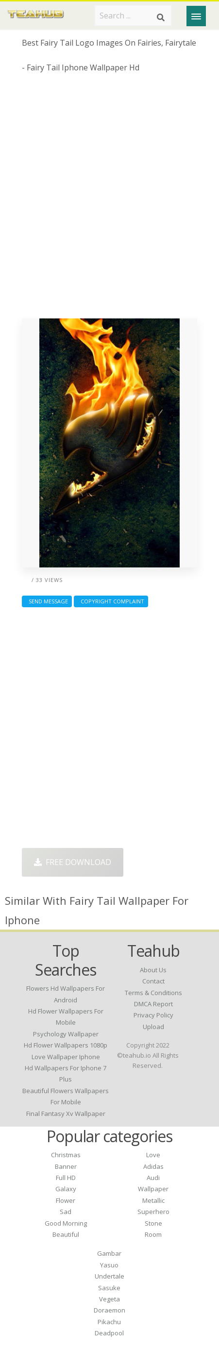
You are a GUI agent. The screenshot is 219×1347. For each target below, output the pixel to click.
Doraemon (109, 1310)
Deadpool (109, 1333)
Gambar (109, 1253)
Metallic (153, 1200)
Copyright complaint (111, 601)
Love (153, 1154)
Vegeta (109, 1299)
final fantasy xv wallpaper (65, 1113)
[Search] (160, 17)
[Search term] (133, 15)
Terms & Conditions (153, 992)
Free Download (72, 862)
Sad (65, 1211)
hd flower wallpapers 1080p (65, 1045)
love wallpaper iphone (66, 1056)
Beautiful (65, 1234)
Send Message (47, 601)
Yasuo (109, 1265)
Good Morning (66, 1223)
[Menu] (196, 16)
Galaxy (65, 1188)
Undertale (109, 1276)
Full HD (66, 1177)
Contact (153, 981)
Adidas (153, 1166)
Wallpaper (153, 1188)
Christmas (66, 1154)
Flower (65, 1200)
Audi (153, 1177)
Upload (153, 1026)
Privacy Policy (153, 1015)
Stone (153, 1223)
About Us (153, 969)
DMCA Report (153, 1003)
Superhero (153, 1211)
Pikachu (109, 1321)
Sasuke (109, 1287)
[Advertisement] (109, 199)
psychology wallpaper (66, 1034)
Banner (66, 1166)
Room (153, 1234)
